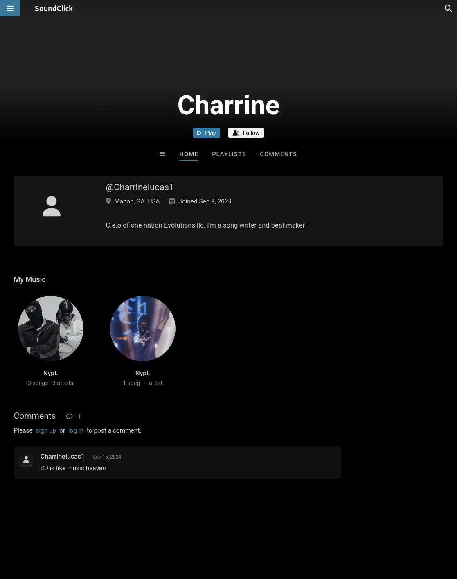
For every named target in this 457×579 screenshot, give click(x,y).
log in (75, 430)
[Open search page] (449, 8)
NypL (50, 373)
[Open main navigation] (10, 8)
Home (188, 154)
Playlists (229, 154)
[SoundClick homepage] (54, 8)
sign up (46, 430)
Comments (278, 154)
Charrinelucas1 (63, 456)
